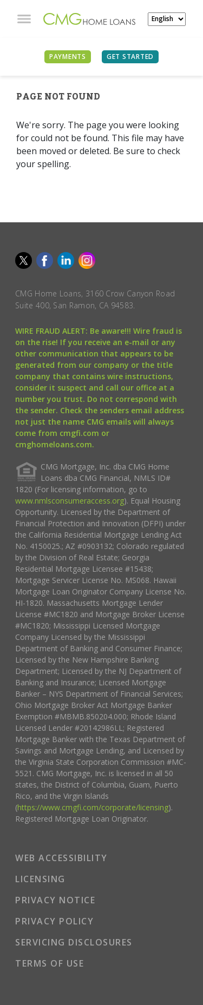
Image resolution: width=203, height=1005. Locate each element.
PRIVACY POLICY (54, 921)
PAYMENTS (67, 56)
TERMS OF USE (49, 963)
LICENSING (40, 879)
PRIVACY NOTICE (55, 900)
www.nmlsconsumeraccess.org (69, 500)
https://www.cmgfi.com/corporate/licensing (92, 807)
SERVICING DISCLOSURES (74, 942)
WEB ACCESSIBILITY (61, 858)
